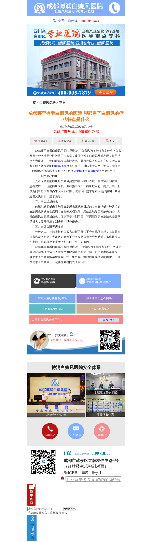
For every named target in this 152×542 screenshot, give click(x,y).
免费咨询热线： (76, 20)
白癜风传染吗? (100, 308)
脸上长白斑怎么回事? (99, 298)
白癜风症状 (47, 103)
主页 (32, 103)
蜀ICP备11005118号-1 (82, 473)
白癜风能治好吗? (52, 308)
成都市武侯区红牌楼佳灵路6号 (76, 126)
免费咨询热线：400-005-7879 (76, 132)
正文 (62, 103)
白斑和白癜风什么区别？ (47, 319)
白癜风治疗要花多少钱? (52, 298)
